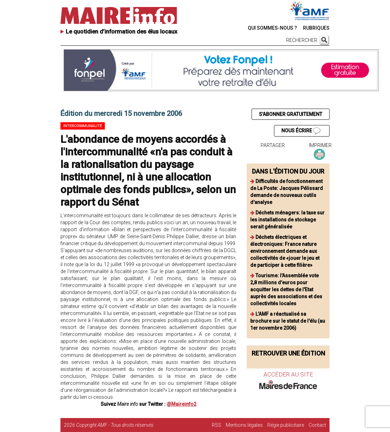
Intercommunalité (82, 126)
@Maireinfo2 (181, 404)
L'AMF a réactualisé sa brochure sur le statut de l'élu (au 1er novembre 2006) (287, 321)
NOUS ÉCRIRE (300, 130)
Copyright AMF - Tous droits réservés (114, 425)
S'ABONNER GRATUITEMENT (290, 114)
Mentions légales (244, 425)
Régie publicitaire (285, 425)
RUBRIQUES (316, 28)
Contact (317, 425)
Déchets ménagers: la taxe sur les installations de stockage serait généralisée (287, 219)
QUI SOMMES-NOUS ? (272, 28)
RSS (216, 425)
